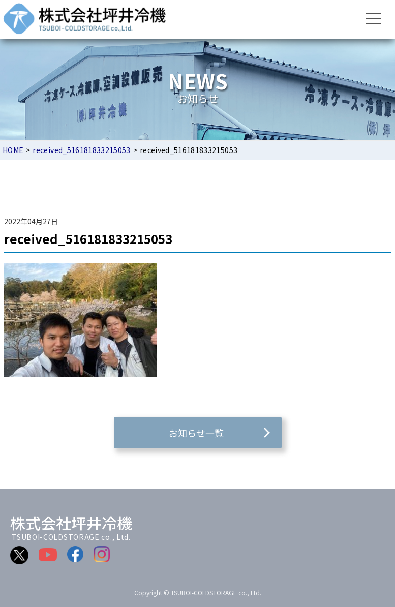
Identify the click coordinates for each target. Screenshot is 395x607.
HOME (13, 150)
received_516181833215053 (81, 150)
